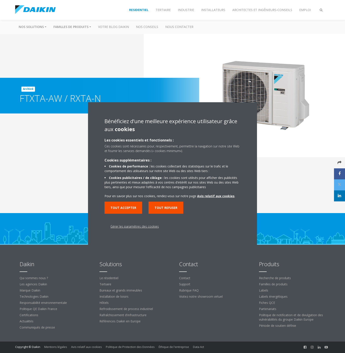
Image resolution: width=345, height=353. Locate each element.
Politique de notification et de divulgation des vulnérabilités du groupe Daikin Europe (291, 317)
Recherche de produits (275, 278)
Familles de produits (273, 284)
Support (184, 284)
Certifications (29, 315)
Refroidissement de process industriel (126, 309)
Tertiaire (105, 284)
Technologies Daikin (34, 296)
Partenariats (267, 309)
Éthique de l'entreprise (174, 347)
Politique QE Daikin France (38, 309)
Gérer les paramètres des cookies (134, 226)
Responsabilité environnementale (43, 303)
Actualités (26, 321)
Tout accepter (123, 208)
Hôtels (104, 303)
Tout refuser (165, 208)
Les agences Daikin (33, 284)
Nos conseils (147, 27)
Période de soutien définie (277, 325)
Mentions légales (55, 347)
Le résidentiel (108, 278)
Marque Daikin (30, 290)
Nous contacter (179, 27)
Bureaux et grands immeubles (120, 290)
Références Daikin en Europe (120, 321)
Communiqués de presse (37, 327)
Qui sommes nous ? (34, 278)
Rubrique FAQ (189, 290)
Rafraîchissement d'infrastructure (123, 315)
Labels (263, 290)
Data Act (198, 347)
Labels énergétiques (273, 296)
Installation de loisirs (113, 296)
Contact (184, 278)
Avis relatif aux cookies (86, 347)
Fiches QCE (267, 303)
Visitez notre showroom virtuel (201, 296)
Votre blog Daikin (113, 27)
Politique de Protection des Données (130, 347)
